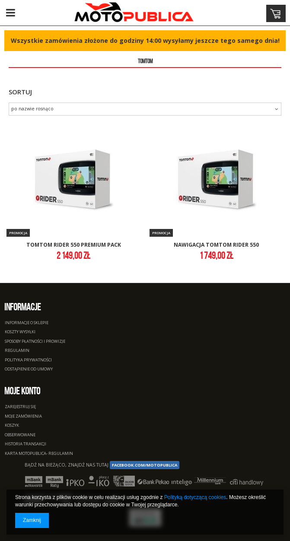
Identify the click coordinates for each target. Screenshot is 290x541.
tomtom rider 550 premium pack (73, 245)
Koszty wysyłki (20, 332)
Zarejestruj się (20, 407)
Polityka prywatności (28, 360)
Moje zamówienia (23, 416)
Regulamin (17, 350)
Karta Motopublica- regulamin (39, 453)
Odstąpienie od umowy (29, 369)
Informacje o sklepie (26, 323)
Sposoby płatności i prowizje (35, 341)
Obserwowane (20, 435)
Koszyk (12, 425)
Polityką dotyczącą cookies (195, 497)
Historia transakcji (25, 444)
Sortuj (20, 91)
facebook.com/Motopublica (144, 465)
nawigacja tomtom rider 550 (216, 245)
